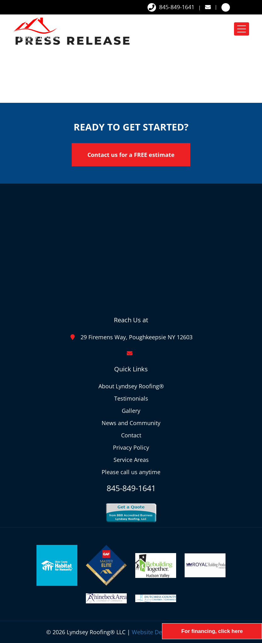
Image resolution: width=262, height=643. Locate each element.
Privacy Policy (131, 447)
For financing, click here (212, 631)
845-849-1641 (171, 7)
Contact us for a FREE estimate (131, 154)
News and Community (131, 423)
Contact (131, 435)
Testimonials (131, 398)
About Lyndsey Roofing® (131, 386)
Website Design (152, 632)
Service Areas (131, 459)
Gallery (131, 410)
